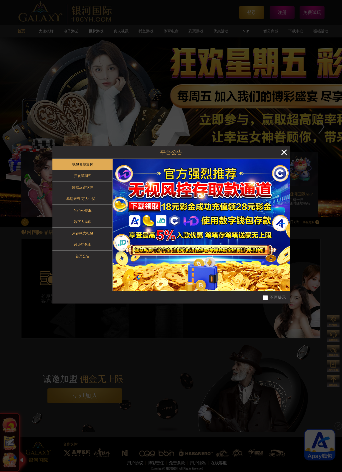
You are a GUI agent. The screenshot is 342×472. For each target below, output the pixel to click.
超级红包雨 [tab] (82, 245)
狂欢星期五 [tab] (82, 176)
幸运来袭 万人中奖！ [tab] (82, 199)
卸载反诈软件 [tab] (82, 187)
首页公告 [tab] (83, 256)
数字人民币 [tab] (82, 222)
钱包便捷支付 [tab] (82, 164)
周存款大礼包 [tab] (82, 233)
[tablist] (82, 225)
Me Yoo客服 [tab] (83, 210)
